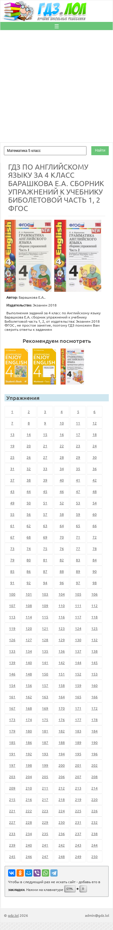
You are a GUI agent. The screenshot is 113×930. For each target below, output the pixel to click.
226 (94, 810)
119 (12, 628)
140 (29, 662)
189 (78, 742)
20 (29, 445)
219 (78, 799)
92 (29, 582)
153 (94, 674)
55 (12, 514)
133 (12, 651)
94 (45, 582)
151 (61, 674)
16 (62, 434)
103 (45, 594)
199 (45, 765)
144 (78, 662)
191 (12, 753)
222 (29, 810)
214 (94, 788)
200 (61, 765)
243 (78, 845)
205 (45, 776)
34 (62, 468)
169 (45, 708)
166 (94, 696)
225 (78, 810)
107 (12, 605)
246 (29, 856)
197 (12, 765)
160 (94, 685)
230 (61, 822)
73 (12, 548)
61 (12, 525)
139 (12, 662)
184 (94, 731)
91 (12, 582)
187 (45, 742)
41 (78, 480)
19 (12, 445)
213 (78, 788)
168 (29, 708)
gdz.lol (13, 915)
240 (29, 845)
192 (29, 753)
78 (95, 548)
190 (94, 742)
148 (29, 674)
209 (12, 788)
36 (95, 468)
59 (78, 514)
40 (62, 480)
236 (61, 833)
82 (62, 559)
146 (12, 674)
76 (62, 548)
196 (94, 753)
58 (62, 514)
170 (61, 708)
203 (12, 776)
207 (78, 776)
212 (61, 788)
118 (94, 616)
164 (61, 696)
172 (94, 708)
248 (61, 856)
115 (45, 616)
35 (78, 468)
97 (78, 582)
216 (29, 799)
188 (61, 742)
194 (61, 753)
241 (45, 845)
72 (95, 537)
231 (78, 822)
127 (29, 639)
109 (45, 605)
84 (95, 559)
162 (29, 696)
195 (78, 753)
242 (61, 845)
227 (12, 822)
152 (78, 674)
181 (45, 731)
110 (61, 605)
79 (12, 559)
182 (61, 731)
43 (12, 491)
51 (45, 502)
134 (29, 651)
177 (78, 719)
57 (45, 514)
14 (29, 434)
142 (61, 662)
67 (12, 537)
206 (61, 776)
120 (29, 628)
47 (78, 491)
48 (95, 491)
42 (95, 480)
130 (78, 639)
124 (78, 628)
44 (29, 491)
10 (62, 423)
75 (45, 548)
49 (12, 502)
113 (12, 616)
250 (94, 856)
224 (61, 810)
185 (12, 742)
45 (45, 491)
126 (12, 639)
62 (29, 525)
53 (78, 502)
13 (12, 434)
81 (45, 559)
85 (12, 571)
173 (12, 719)
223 (45, 810)
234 (29, 833)
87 (45, 571)
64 (62, 525)
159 (78, 685)
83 (78, 559)
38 (29, 480)
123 (61, 628)
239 (12, 845)
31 (12, 468)
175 (45, 719)
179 (12, 731)
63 (45, 525)
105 (78, 594)
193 (45, 753)
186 (29, 742)
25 (12, 457)
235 (45, 833)
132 (94, 639)
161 (12, 696)
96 (62, 582)
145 (94, 662)
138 (94, 651)
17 (78, 434)
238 (94, 833)
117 (78, 616)
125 (94, 628)
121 (45, 628)
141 (45, 662)
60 (95, 514)
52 (62, 502)
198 (29, 765)
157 (45, 685)
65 (78, 525)
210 (29, 788)
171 (78, 708)
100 (12, 594)
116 (61, 616)
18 (95, 434)
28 (62, 457)
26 (29, 457)
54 (95, 502)
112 (94, 605)
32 (29, 468)
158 (61, 685)
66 (95, 525)
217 (45, 799)
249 (78, 856)
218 (61, 799)
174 (29, 719)
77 (78, 548)
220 (94, 799)
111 (78, 605)
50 (29, 502)
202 (94, 765)
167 (12, 708)
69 (45, 537)
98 (95, 582)
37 (12, 480)
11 (78, 423)
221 (12, 810)
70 (62, 537)
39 (45, 480)
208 (94, 776)
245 (12, 856)
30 (95, 457)
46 (62, 491)
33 (45, 468)
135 (45, 651)
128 (45, 639)
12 (95, 423)
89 (78, 571)
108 (29, 605)
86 (29, 571)
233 (12, 833)
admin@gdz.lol (97, 915)
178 (94, 719)
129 (61, 639)
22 (62, 445)
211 (45, 788)
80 (29, 559)
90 (95, 571)
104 (61, 594)
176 (61, 719)
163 (45, 696)
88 (62, 571)
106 (94, 594)
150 (45, 674)
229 (45, 822)
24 (95, 445)
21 (45, 445)
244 (94, 845)
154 (12, 685)
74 (29, 548)
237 (78, 833)
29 (78, 457)
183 (78, 731)
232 (94, 822)
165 (78, 696)
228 (29, 822)
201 (78, 765)
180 (29, 731)
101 (29, 594)
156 (29, 685)
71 (78, 537)
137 (78, 651)
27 (45, 457)
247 (45, 856)
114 (29, 616)
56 (29, 514)
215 (12, 799)
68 (29, 537)
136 (61, 651)
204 (29, 776)
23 (78, 445)
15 (45, 434)
